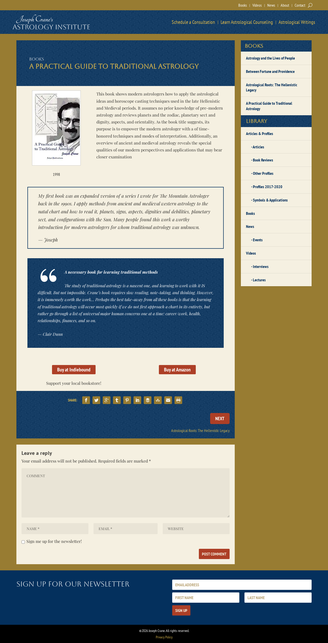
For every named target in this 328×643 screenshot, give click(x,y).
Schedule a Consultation (193, 22)
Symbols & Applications (270, 200)
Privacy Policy (164, 637)
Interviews (261, 266)
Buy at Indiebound (73, 369)
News (271, 5)
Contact (300, 5)
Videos (257, 5)
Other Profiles (263, 173)
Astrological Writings (297, 22)
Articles (258, 146)
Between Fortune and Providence (270, 71)
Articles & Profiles (259, 133)
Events (258, 239)
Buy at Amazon (177, 369)
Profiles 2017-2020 (267, 186)
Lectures (259, 279)
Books (242, 5)
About (285, 5)
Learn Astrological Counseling (247, 22)
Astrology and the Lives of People (270, 58)
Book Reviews (263, 159)
